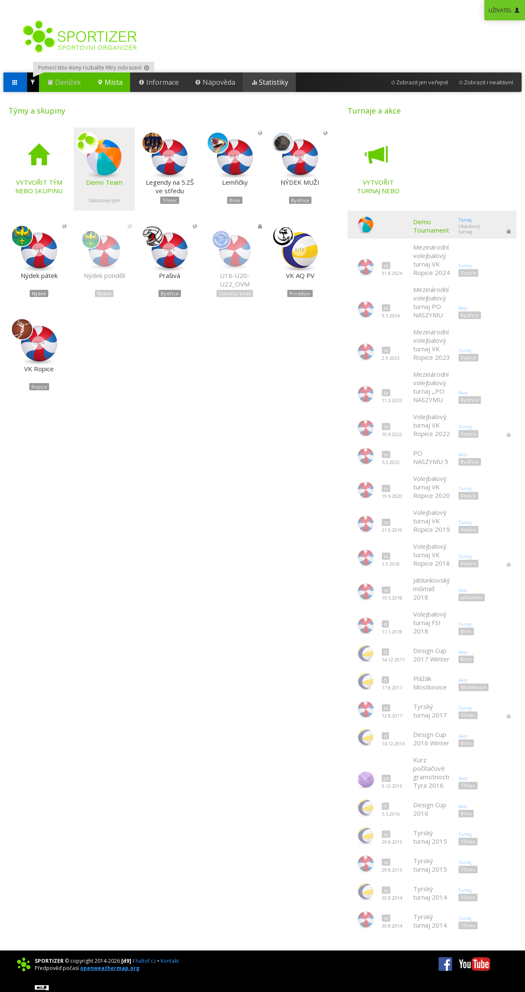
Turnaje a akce (374, 111)
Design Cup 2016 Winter (431, 738)
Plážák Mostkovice (430, 682)
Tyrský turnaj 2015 (430, 836)
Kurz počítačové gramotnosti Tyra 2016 (431, 772)
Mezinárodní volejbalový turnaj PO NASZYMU (431, 302)
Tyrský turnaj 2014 (430, 892)
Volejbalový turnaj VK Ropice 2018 (431, 554)
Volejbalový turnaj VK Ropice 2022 (431, 425)
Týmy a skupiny (36, 111)
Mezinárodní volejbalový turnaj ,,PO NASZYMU (431, 387)
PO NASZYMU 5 (430, 457)
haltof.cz (146, 960)
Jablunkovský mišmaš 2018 (431, 588)
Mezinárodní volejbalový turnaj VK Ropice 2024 (431, 260)
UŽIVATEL (505, 10)
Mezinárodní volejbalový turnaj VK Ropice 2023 (431, 344)
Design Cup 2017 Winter (431, 654)
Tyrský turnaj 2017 (430, 710)
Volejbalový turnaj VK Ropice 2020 (431, 487)
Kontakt (170, 960)
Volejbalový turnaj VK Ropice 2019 (431, 521)
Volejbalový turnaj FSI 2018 (430, 622)
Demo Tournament (431, 225)
